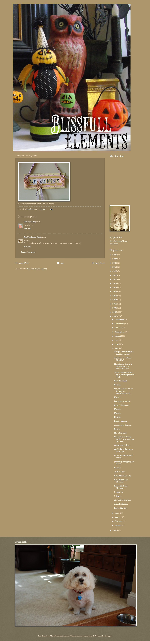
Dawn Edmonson (121, 405)
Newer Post (22, 263)
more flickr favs (121, 504)
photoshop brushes (122, 500)
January (118, 525)
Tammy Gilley (30, 222)
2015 (114, 283)
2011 (114, 300)
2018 (114, 271)
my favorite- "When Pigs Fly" (122, 359)
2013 (114, 291)
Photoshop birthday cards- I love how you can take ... (124, 439)
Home (60, 263)
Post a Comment (28, 252)
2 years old (118, 492)
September (120, 332)
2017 (114, 275)
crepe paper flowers (122, 425)
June (117, 344)
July (117, 340)
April (117, 513)
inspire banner (120, 421)
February (119, 521)
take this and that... (122, 445)
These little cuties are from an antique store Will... (124, 374)
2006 (114, 530)
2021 (114, 259)
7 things (117, 496)
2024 (114, 255)
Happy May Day (120, 508)
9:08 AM (27, 247)
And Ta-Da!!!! (120, 472)
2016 (114, 279)
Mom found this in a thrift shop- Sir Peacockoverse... (123, 366)
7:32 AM (27, 229)
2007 (114, 316)
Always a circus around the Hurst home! (124, 353)
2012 (114, 296)
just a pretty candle (122, 401)
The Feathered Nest (32, 237)
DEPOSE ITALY (120, 381)
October (118, 328)
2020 (114, 263)
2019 (114, 267)
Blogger (108, 636)
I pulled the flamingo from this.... (123, 450)
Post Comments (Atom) (37, 269)
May (117, 348)
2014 (114, 287)
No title (117, 385)
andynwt (90, 636)
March (117, 517)
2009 (114, 308)
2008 (114, 312)
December (119, 319)
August (118, 336)
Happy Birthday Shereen (120, 481)
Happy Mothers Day (122, 476)
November (119, 324)
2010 (114, 304)
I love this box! (120, 433)
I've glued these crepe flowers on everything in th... (123, 391)
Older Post (98, 263)
